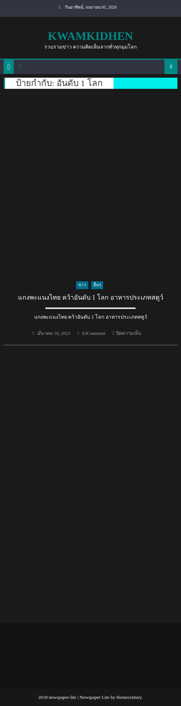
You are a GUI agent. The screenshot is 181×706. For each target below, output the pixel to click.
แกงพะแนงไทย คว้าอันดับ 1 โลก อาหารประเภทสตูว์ (90, 297)
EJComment (93, 333)
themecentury (129, 697)
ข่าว (82, 284)
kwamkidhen (90, 35)
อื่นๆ (97, 284)
